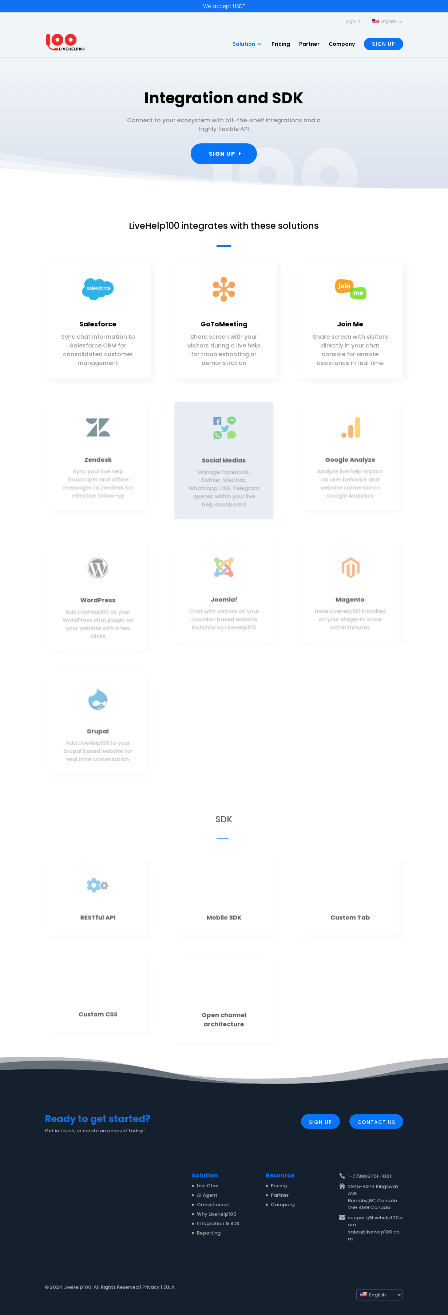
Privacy (151, 1287)
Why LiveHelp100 (217, 1214)
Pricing (280, 44)
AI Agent (207, 1195)
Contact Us (376, 1122)
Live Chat (208, 1185)
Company (342, 44)
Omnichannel (213, 1204)
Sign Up (383, 44)
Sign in (353, 21)
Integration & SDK (218, 1223)
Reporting (209, 1232)
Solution (244, 44)
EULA (169, 1287)
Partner (309, 44)
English (373, 1294)
